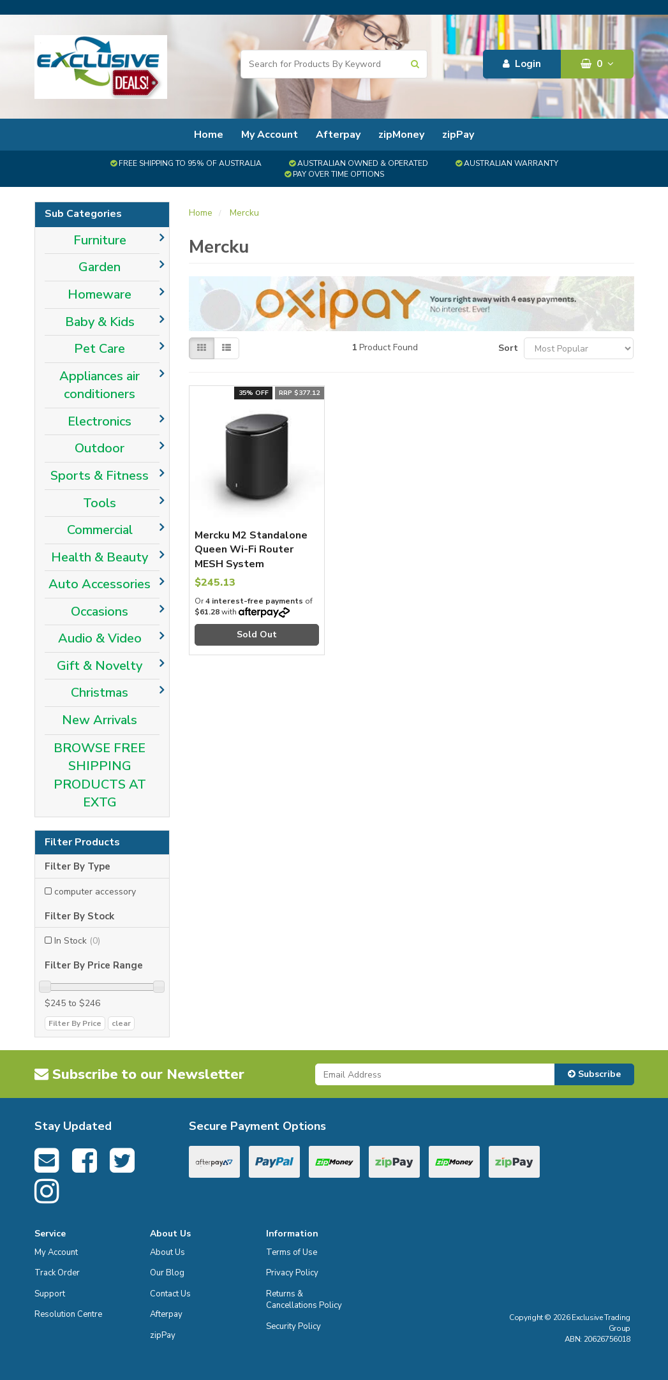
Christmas (99, 692)
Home (208, 135)
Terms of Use (291, 1252)
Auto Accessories (99, 584)
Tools (99, 503)
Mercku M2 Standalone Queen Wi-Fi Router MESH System (251, 549)
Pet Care (99, 348)
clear (121, 1023)
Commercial (100, 529)
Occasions (99, 611)
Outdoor (99, 448)
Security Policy (293, 1326)
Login (522, 63)
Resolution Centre (68, 1314)
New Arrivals (99, 720)
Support (49, 1294)
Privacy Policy (292, 1273)
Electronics (99, 421)
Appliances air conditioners (99, 385)
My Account (269, 135)
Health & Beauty (99, 557)
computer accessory (95, 892)
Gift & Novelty (99, 665)
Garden (99, 267)
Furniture (99, 240)
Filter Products (82, 843)
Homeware (99, 294)
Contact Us (170, 1294)
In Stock (77, 941)
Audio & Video (100, 638)
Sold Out (257, 634)
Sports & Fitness (99, 475)
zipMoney (401, 135)
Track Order (57, 1273)
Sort (506, 348)
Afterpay (338, 135)
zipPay (458, 135)
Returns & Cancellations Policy (304, 1300)
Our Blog (167, 1273)
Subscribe (594, 1074)
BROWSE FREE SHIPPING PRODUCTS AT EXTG (100, 775)
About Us (167, 1252)
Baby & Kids (100, 321)
